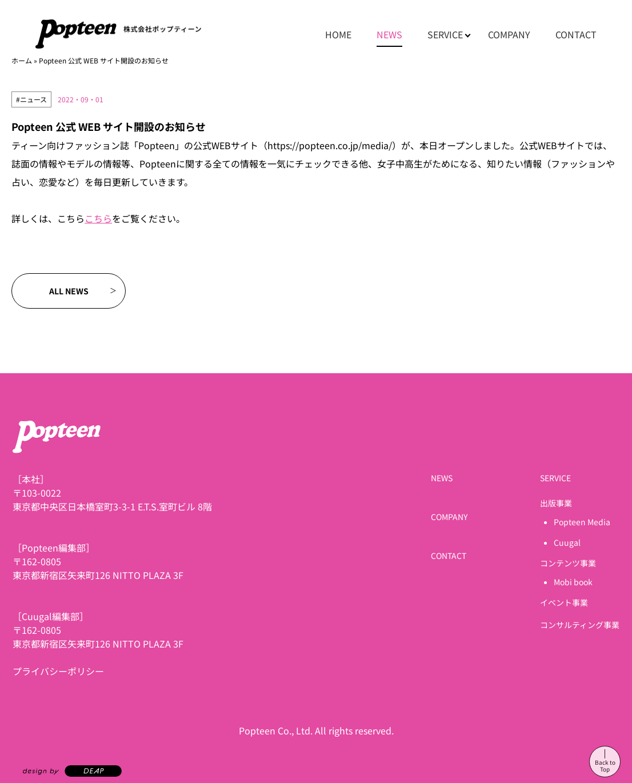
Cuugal (567, 542)
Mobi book (573, 582)
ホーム (21, 60)
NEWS (389, 34)
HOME (338, 34)
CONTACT (576, 34)
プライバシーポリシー (58, 671)
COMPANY (509, 34)
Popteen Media (582, 522)
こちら (98, 218)
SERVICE (445, 34)
